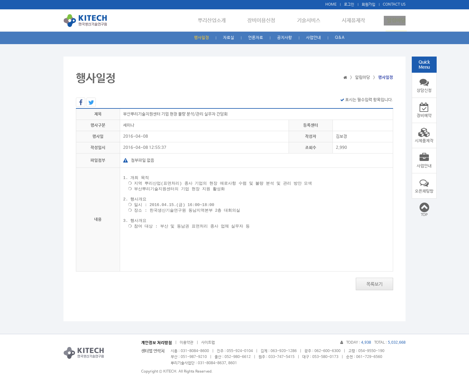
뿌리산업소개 (224, 21)
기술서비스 (314, 21)
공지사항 (284, 37)
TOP (424, 209)
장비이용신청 (270, 21)
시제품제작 (356, 21)
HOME (331, 4)
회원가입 (368, 4)
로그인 (349, 4)
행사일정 (201, 37)
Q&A (339, 37)
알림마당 (396, 21)
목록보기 (374, 284)
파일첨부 (98, 160)
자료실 (228, 37)
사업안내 (313, 37)
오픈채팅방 (424, 186)
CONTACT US (394, 4)
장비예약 (424, 110)
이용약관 (186, 343)
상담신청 (424, 85)
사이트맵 (208, 343)
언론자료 (255, 37)
